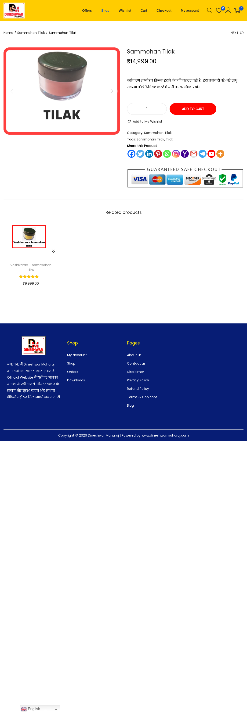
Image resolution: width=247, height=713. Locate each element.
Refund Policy (138, 388)
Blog (130, 405)
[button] (144, 121)
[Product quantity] (147, 109)
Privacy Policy (138, 380)
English (30, 709)
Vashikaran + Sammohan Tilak (30, 267)
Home (8, 32)
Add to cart (193, 109)
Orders (72, 371)
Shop (71, 363)
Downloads (76, 380)
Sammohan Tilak (31, 32)
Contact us (136, 363)
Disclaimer (135, 371)
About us (134, 355)
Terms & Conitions (142, 397)
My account (77, 355)
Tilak (169, 139)
